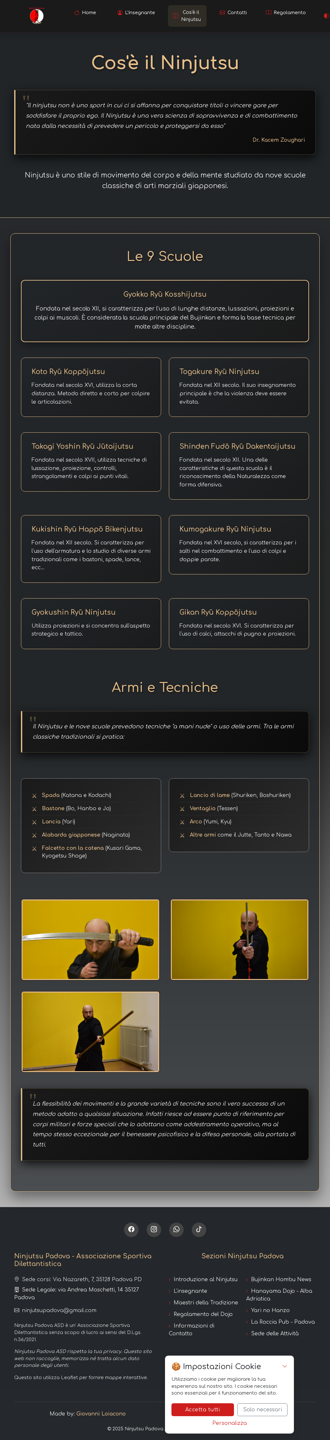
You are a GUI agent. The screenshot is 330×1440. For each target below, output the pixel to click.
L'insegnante (190, 1291)
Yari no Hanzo (270, 1310)
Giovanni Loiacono (101, 1414)
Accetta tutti (202, 1410)
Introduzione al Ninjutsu (206, 1279)
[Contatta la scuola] (233, 13)
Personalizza (229, 1423)
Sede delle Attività (275, 1334)
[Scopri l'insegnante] (136, 13)
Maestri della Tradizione (206, 1303)
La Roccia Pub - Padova (283, 1322)
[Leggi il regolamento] (286, 13)
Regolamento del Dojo (203, 1314)
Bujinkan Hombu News (281, 1279)
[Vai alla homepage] (85, 13)
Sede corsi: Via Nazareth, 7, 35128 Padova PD (78, 1279)
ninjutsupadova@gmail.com (55, 1310)
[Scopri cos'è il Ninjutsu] (187, 16)
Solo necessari (262, 1410)
